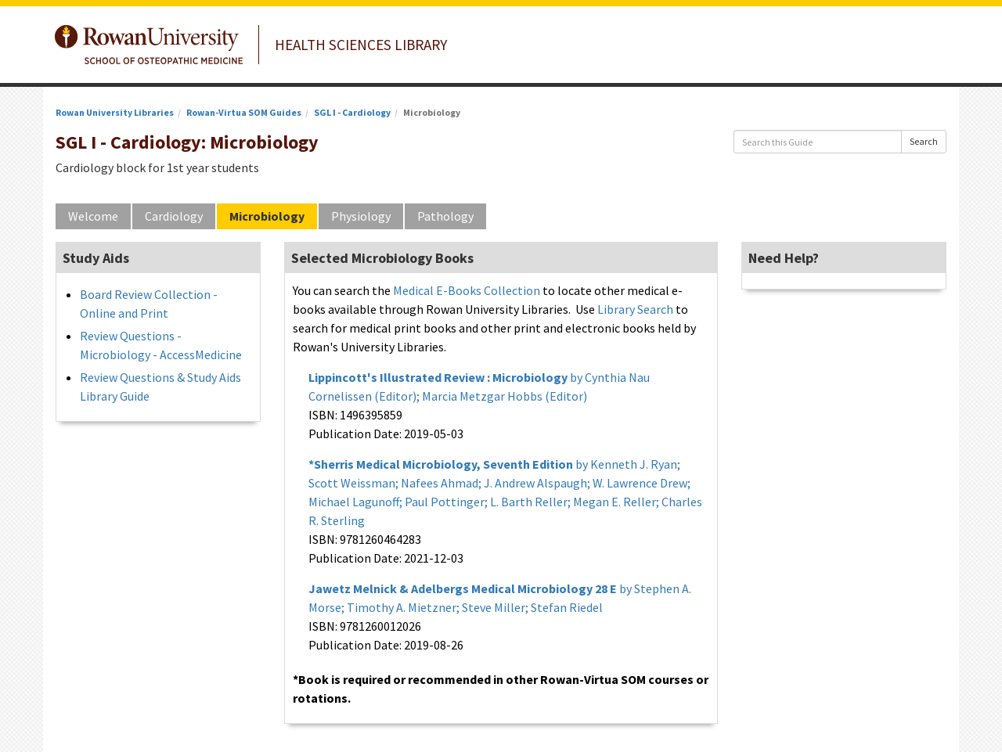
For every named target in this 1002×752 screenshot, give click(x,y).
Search (924, 141)
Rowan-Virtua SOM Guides (243, 112)
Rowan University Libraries (115, 112)
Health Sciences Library (361, 44)
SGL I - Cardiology (352, 112)
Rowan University (149, 44)
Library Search (635, 309)
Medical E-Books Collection (466, 290)
